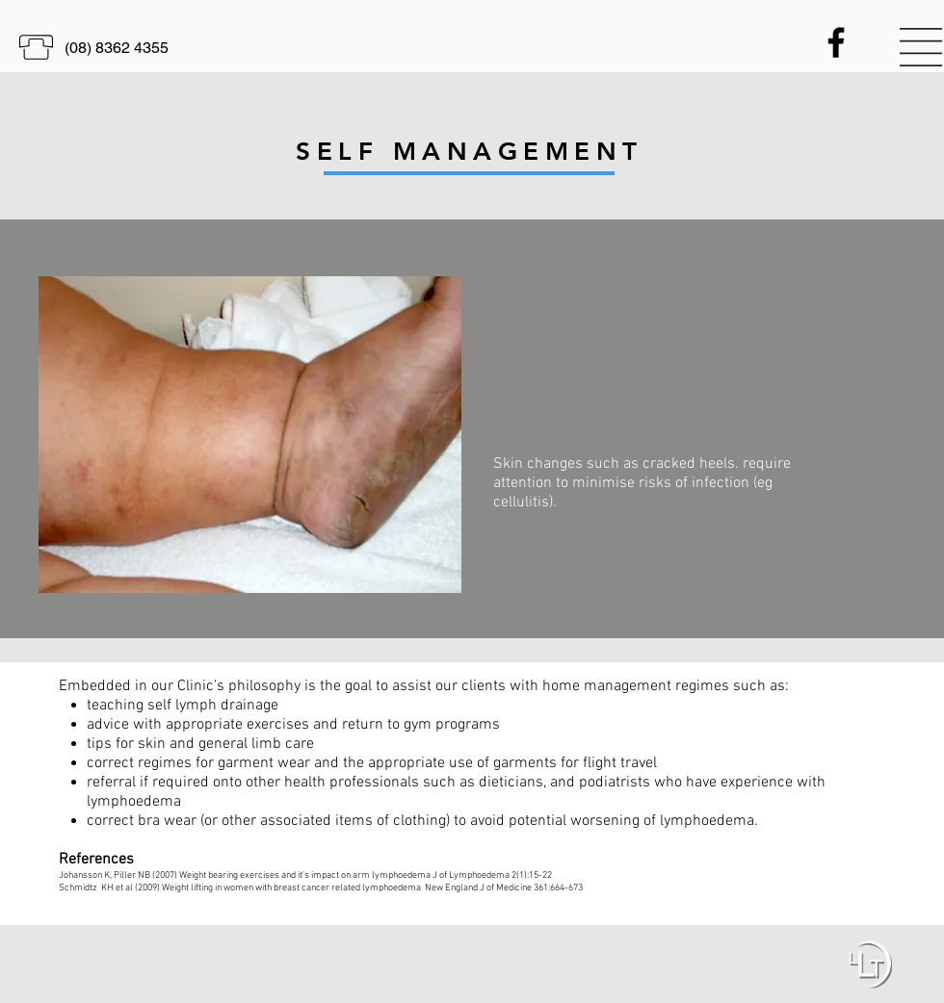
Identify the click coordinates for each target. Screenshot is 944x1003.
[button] (921, 47)
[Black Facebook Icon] (836, 42)
